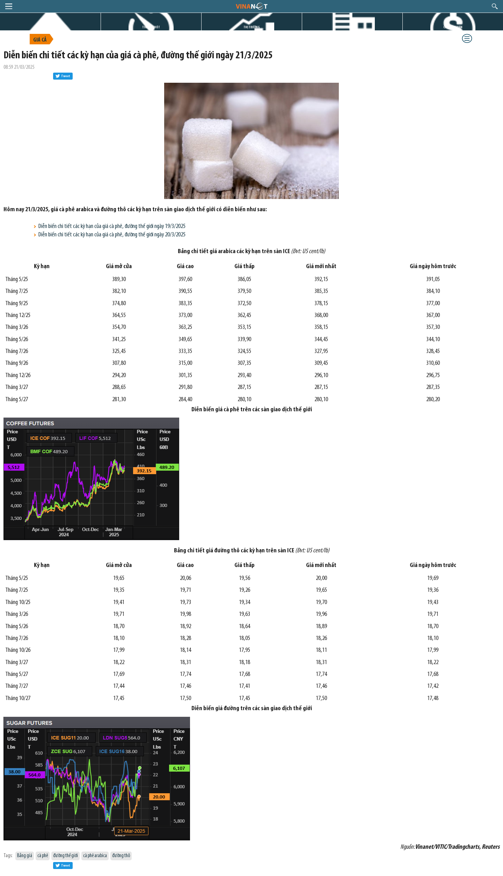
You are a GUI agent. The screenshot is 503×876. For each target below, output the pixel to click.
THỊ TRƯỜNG (251, 27)
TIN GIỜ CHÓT (151, 27)
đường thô (121, 856)
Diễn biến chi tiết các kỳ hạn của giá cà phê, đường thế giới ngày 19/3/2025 (111, 226)
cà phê (42, 856)
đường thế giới (65, 856)
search (495, 6)
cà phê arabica (95, 856)
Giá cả (40, 40)
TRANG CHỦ (50, 27)
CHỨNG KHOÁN (452, 27)
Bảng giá (24, 856)
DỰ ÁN (352, 27)
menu (8, 6)
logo (251, 6)
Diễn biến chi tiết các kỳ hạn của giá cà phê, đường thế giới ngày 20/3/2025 (111, 234)
